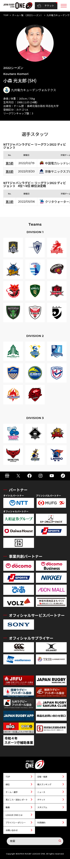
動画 (8, 807)
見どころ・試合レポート (17, 799)
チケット (45, 6)
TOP (5, 15)
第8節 (9, 171)
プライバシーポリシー (16, 822)
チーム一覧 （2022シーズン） (27, 15)
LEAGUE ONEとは (14, 814)
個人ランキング (44, 784)
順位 (8, 784)
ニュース (41, 791)
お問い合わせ (12, 830)
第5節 (9, 163)
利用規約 (41, 822)
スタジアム (42, 807)
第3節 (9, 201)
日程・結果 (42, 776)
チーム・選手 (12, 791)
